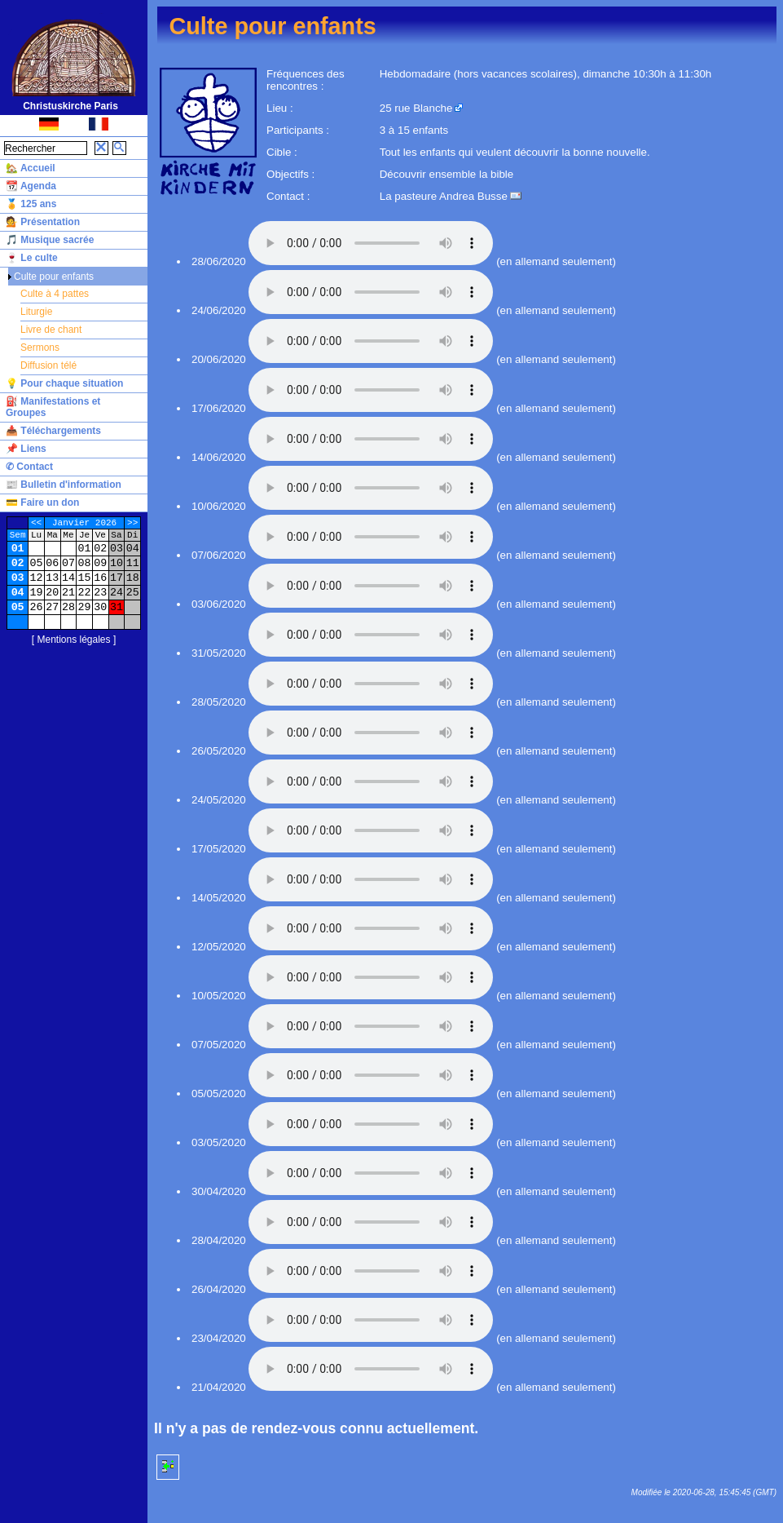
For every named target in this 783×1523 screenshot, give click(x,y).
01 (17, 548)
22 (84, 593)
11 (132, 563)
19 (36, 593)
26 (36, 607)
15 (84, 578)
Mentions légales (73, 639)
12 (36, 578)
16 (100, 578)
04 (132, 548)
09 (100, 563)
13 (52, 578)
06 (52, 563)
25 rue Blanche (416, 108)
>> (132, 523)
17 (116, 578)
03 (116, 548)
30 (100, 607)
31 (116, 607)
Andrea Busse (473, 196)
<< (36, 523)
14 (68, 578)
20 (52, 593)
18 (132, 578)
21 (68, 593)
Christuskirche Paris (70, 106)
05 (36, 563)
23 (100, 593)
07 (68, 563)
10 (116, 563)
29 (84, 607)
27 (52, 607)
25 (132, 593)
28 (68, 607)
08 (84, 563)
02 (100, 548)
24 (116, 593)
